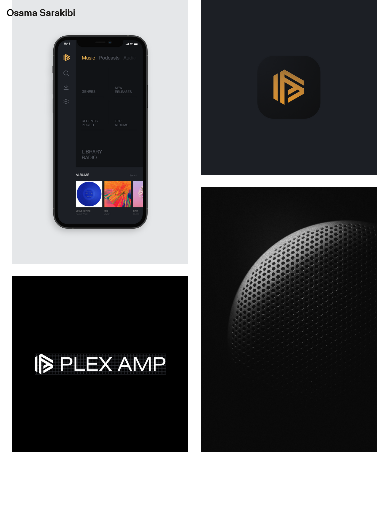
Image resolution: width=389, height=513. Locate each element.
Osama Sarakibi (41, 13)
